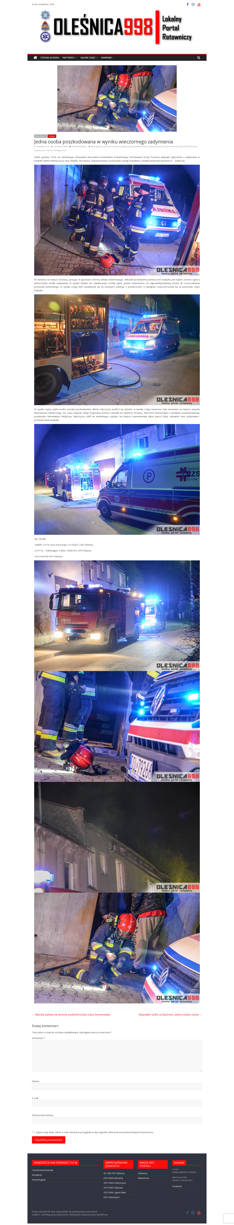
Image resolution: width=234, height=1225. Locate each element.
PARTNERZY (69, 57)
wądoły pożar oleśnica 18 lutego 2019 (50, 150)
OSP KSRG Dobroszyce (115, 1182)
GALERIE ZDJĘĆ (87, 57)
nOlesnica (142, 1173)
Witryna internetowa (42, 1115)
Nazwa (35, 1081)
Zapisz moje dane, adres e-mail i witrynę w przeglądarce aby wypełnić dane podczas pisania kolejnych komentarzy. (95, 1132)
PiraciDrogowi (39, 1179)
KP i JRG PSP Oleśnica (114, 1173)
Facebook (177, 1186)
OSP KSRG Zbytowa (113, 1187)
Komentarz (38, 1038)
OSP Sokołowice (112, 1197)
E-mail (35, 1098)
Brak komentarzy (78, 146)
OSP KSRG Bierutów (113, 1178)
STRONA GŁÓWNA (49, 57)
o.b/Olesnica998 (61, 146)
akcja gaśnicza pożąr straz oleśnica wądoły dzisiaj (112, 146)
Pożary (52, 136)
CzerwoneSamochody (42, 1170)
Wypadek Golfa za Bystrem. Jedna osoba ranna (170, 1014)
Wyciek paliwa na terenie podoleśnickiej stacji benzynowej (71, 1014)
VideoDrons (143, 1178)
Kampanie (106, 57)
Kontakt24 (37, 1174)
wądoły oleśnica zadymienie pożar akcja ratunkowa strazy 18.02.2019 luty (165, 146)
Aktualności (40, 136)
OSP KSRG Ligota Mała (115, 1192)
